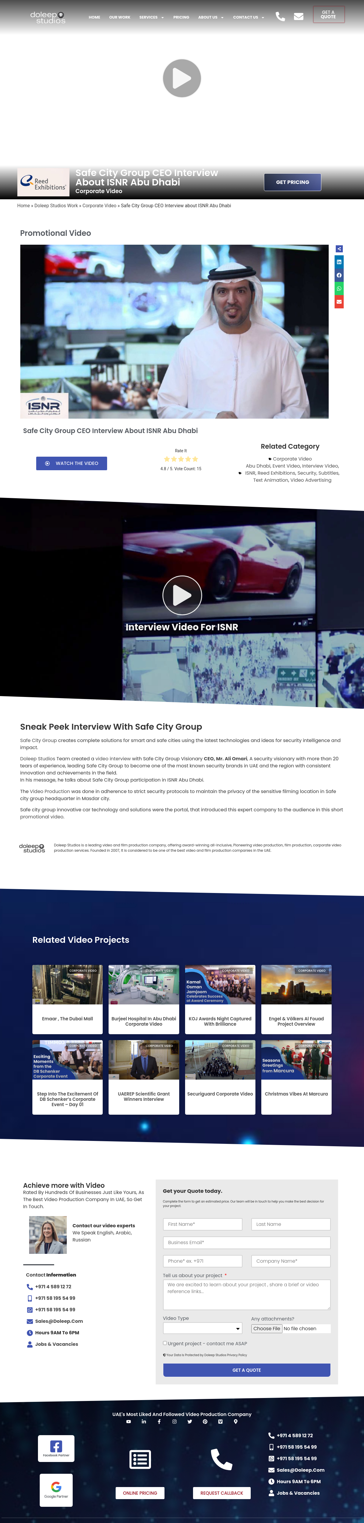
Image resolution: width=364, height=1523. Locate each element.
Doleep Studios (37, 758)
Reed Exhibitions (276, 473)
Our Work (119, 17)
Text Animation (270, 480)
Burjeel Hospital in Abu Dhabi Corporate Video (144, 1021)
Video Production (50, 791)
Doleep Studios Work (56, 205)
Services (151, 17)
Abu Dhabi (258, 466)
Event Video (286, 466)
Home (94, 17)
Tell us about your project (193, 1276)
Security (306, 473)
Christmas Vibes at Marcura (296, 1094)
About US (211, 17)
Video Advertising (311, 480)
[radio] (167, 460)
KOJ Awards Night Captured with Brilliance (220, 1021)
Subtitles (328, 473)
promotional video (42, 816)
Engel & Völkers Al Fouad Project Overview (296, 1021)
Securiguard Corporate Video (220, 1094)
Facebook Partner (56, 1455)
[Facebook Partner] (56, 1446)
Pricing (181, 17)
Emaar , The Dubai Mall (67, 1019)
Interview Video (320, 466)
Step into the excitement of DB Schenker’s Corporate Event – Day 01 (67, 1099)
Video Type (176, 1319)
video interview (113, 758)
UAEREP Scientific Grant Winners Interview (144, 1096)
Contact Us (249, 17)
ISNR (250, 473)
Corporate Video (99, 205)
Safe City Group (38, 740)
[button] (339, 262)
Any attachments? (273, 1319)
